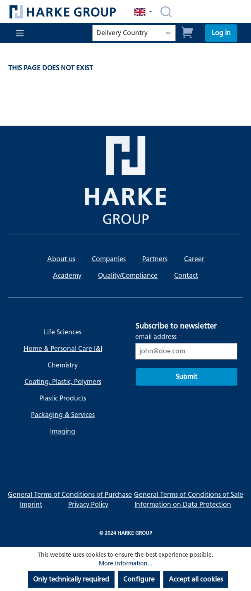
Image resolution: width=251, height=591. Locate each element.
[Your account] (221, 33)
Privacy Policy (88, 504)
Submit (186, 377)
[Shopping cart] (188, 31)
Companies (109, 259)
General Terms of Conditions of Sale (188, 494)
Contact (186, 275)
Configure (139, 579)
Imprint (31, 504)
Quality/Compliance (128, 275)
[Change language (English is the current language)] (144, 11)
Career (194, 259)
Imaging (62, 431)
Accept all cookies (196, 579)
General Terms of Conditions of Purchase (70, 494)
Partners (154, 259)
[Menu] (19, 33)
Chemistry (63, 365)
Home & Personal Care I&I (63, 349)
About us (61, 259)
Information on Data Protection (182, 504)
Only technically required (71, 579)
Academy (67, 275)
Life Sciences (62, 332)
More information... (126, 563)
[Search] (166, 11)
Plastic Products (62, 398)
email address (158, 337)
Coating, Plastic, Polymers (62, 382)
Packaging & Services (63, 415)
